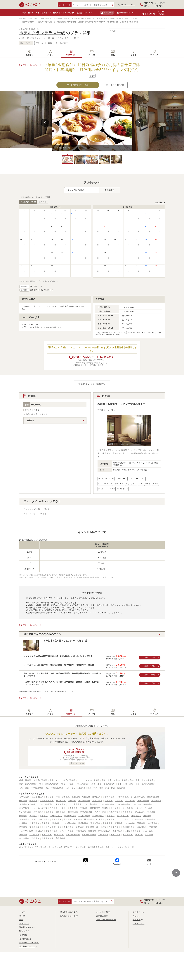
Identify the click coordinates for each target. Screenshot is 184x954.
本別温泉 (110, 816)
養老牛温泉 (69, 827)
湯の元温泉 (156, 801)
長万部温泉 (34, 834)
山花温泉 (100, 819)
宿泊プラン (135, 19)
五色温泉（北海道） (58, 808)
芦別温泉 (23, 827)
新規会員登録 (107, 13)
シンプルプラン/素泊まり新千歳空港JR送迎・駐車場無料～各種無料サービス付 (58, 665)
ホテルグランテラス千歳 (119, 19)
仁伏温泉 (23, 823)
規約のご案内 (102, 916)
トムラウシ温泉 (26, 831)
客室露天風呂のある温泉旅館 (101, 847)
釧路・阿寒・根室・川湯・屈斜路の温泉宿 (136, 784)
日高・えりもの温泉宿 (75, 788)
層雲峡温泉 (83, 823)
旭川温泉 (50, 812)
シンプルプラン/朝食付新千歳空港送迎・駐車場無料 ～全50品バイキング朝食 (58, 656)
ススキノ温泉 (100, 812)
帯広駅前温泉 (98, 816)
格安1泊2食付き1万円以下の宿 (32, 847)
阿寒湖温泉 (73, 812)
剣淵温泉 (109, 801)
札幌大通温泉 (114, 812)
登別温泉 (139, 834)
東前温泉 (50, 797)
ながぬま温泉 (37, 797)
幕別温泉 (44, 816)
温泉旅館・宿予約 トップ (29, 19)
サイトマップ (138, 923)
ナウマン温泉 (123, 819)
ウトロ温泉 (130, 823)
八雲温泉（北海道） (28, 804)
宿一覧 (31, 13)
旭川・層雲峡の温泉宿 (49, 784)
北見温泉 (68, 819)
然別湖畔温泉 (129, 827)
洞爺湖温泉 (95, 823)
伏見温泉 (33, 816)
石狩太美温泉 (143, 801)
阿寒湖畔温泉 (123, 797)
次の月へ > (160, 202)
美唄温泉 (151, 812)
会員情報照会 (25, 939)
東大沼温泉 (128, 834)
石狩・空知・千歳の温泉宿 (96, 19)
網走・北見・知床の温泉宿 (103, 784)
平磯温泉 (84, 808)
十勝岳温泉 (108, 823)
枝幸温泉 (119, 801)
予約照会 (126, 13)
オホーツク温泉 (63, 797)
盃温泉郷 (141, 823)
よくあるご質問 (103, 912)
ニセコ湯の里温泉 (39, 808)
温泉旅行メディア (83, 13)
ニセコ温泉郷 (127, 808)
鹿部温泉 (23, 834)
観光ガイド (57, 13)
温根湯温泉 (57, 819)
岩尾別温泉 (116, 834)
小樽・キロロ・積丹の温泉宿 (62, 780)
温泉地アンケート (68, 916)
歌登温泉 (35, 838)
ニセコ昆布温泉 (69, 823)
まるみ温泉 (130, 801)
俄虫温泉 (23, 801)
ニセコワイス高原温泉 (142, 804)
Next (139, 123)
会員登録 (23, 935)
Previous (45, 123)
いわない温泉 (25, 812)
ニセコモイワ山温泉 (144, 808)
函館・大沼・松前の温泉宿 (141, 780)
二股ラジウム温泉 (133, 831)
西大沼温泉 (136, 816)
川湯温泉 (56, 823)
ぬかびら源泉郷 (89, 834)
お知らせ (136, 916)
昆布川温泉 (60, 804)
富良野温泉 (24, 819)
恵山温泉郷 (34, 827)
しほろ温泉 (148, 831)
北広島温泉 (140, 812)
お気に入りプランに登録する (92, 384)
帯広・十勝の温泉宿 (54, 788)
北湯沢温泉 (34, 823)
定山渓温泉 (152, 823)
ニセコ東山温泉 (75, 804)
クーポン (69, 12)
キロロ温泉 (128, 812)
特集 (38, 13)
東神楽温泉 (38, 812)
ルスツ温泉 (97, 801)
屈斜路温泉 (61, 812)
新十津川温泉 (108, 797)
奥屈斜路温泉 (153, 797)
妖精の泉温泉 (86, 812)
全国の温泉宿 (46, 19)
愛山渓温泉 (59, 834)
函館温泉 (147, 816)
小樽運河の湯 (47, 838)
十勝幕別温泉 (70, 816)
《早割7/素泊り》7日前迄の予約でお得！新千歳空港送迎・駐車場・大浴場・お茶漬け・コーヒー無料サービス (62, 683)
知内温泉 (149, 834)
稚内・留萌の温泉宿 (28, 784)
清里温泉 (110, 819)
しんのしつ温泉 (67, 831)
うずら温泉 (24, 797)
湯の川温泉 (142, 827)
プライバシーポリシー (106, 920)
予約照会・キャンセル (29, 942)
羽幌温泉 (86, 797)
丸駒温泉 (80, 827)
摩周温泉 (119, 823)
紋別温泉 (78, 819)
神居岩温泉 (89, 819)
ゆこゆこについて (128, 5)
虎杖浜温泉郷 (123, 816)
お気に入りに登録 (115, 85)
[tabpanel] (92, 121)
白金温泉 (39, 831)
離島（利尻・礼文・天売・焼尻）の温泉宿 (106, 788)
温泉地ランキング (27, 927)
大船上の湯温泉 (47, 801)
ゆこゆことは (138, 912)
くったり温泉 (84, 816)
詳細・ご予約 (150, 657)
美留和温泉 (61, 838)
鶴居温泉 (72, 801)
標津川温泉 (95, 808)
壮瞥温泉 (92, 831)
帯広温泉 (33, 801)
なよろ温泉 (24, 838)
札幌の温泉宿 (25, 780)
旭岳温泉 (90, 827)
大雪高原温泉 (104, 831)
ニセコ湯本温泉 (107, 804)
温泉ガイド (46, 13)
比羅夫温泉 (117, 831)
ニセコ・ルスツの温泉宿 (88, 780)
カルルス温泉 (114, 827)
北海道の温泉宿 (78, 19)
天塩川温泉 (47, 834)
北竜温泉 (96, 797)
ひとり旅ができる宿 (125, 847)
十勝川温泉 (81, 831)
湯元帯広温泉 (56, 816)
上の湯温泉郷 (137, 819)
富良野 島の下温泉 (40, 819)
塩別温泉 (74, 808)
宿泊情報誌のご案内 (69, 912)
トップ (23, 13)
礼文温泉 (76, 797)
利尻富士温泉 (84, 801)
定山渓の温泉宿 (40, 780)
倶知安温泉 (24, 808)
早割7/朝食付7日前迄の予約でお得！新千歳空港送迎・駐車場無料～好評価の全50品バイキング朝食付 (62, 674)
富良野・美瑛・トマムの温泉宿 (75, 784)
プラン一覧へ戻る (30, 65)
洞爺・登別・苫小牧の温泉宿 (114, 780)
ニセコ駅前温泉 (46, 804)
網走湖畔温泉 (52, 831)
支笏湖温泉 (150, 819)
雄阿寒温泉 (61, 801)
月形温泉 (46, 823)
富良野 (105, 808)
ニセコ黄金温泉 (123, 804)
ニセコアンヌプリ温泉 (51, 827)
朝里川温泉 (101, 827)
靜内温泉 (115, 808)
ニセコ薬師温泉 (91, 804)
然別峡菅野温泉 (73, 834)
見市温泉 (153, 827)
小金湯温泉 (103, 834)
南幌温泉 (23, 816)
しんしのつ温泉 (138, 797)
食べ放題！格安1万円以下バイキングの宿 (67, 847)
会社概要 (136, 920)
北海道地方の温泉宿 (61, 19)
